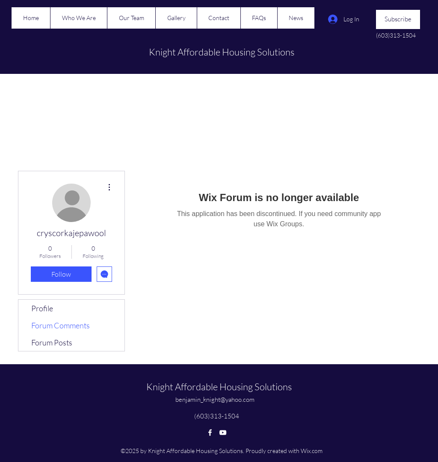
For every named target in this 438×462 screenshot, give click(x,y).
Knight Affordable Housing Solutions (221, 52)
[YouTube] (223, 432)
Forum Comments (60, 325)
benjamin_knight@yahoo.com (215, 399)
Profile (42, 308)
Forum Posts (51, 342)
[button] (398, 19)
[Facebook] (210, 432)
